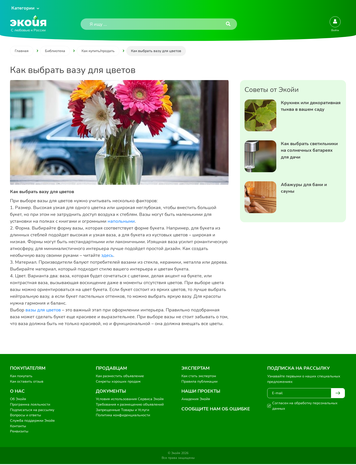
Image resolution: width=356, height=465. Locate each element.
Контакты (18, 426)
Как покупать (21, 376)
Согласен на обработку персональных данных (305, 406)
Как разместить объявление (120, 376)
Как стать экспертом (198, 376)
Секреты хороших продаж (118, 381)
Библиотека (55, 50)
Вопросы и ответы (25, 415)
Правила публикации (199, 381)
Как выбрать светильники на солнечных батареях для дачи (309, 150)
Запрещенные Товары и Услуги (122, 410)
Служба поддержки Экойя (32, 421)
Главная (22, 50)
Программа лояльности (30, 404)
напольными (121, 221)
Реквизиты (19, 432)
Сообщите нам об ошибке (215, 409)
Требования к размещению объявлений (130, 404)
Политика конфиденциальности (123, 415)
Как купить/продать (98, 50)
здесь (107, 255)
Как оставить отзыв (26, 381)
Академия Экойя (195, 399)
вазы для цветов (42, 310)
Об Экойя (18, 399)
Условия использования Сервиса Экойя (130, 399)
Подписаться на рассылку (32, 410)
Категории (23, 8)
